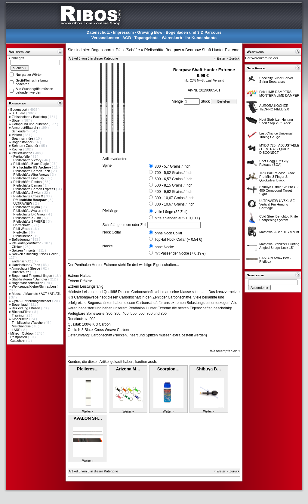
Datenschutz (98, 32)
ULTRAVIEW (23, 203)
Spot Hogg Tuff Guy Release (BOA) (273, 162)
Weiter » (87, 411)
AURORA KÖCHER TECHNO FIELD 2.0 (274, 107)
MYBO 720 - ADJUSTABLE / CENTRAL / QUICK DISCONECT (279, 149)
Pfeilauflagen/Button (27, 243)
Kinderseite (20, 319)
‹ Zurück (233, 58)
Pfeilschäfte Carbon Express (34, 189)
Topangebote (146, 38)
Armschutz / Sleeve (26, 268)
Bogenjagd (20, 304)
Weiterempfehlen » (225, 351)
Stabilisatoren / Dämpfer (30, 279)
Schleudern (20, 131)
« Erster (220, 58)
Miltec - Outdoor (22, 333)
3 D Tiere (19, 113)
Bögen (17, 120)
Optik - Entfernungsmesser (32, 301)
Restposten (19, 337)
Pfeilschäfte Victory (27, 160)
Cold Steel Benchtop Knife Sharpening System (278, 218)
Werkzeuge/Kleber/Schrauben (34, 286)
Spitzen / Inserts (24, 250)
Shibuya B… (208, 368)
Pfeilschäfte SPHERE (29, 221)
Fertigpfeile (21, 156)
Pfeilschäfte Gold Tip (29, 178)
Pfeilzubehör (22, 236)
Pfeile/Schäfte (22, 153)
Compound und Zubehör (30, 124)
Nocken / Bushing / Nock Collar (35, 254)
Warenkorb (172, 38)
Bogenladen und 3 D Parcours (194, 32)
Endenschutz (22, 261)
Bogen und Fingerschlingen (32, 275)
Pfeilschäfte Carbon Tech (32, 171)
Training (18, 315)
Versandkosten (105, 38)
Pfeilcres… (88, 368)
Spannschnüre (23, 138)
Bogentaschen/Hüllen (28, 283)
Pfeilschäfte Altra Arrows (31, 174)
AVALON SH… (88, 418)
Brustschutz (21, 272)
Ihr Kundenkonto (201, 38)
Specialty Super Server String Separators (276, 79)
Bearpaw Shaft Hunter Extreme (212, 50)
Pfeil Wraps (22, 228)
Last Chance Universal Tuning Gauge (276, 135)
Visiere (17, 135)
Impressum (123, 32)
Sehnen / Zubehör (25, 145)
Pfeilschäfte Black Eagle (31, 163)
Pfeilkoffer (21, 232)
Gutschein (18, 340)
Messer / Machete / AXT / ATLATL (36, 293)
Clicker (17, 247)
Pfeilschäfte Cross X (28, 196)
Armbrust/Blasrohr (25, 127)
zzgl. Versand (215, 80)
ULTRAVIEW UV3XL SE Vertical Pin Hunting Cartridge (277, 204)
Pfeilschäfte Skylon (27, 192)
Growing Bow (149, 32)
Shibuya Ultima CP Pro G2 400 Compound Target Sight (278, 190)
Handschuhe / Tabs (26, 265)
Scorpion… (168, 368)
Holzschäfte (22, 225)
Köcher (17, 149)
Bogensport (19, 109)
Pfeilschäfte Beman (28, 185)
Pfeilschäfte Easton (27, 182)
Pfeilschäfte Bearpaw (162, 50)
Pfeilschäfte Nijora (27, 207)
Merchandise (22, 326)
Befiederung (21, 239)
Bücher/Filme (22, 312)
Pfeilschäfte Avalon (27, 210)
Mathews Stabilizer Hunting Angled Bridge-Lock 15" (279, 245)
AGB (126, 38)
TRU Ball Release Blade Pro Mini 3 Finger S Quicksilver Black (277, 176)
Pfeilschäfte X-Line (27, 218)
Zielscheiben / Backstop (30, 117)
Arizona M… (128, 368)
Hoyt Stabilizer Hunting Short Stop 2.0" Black (276, 121)
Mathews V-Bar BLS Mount (279, 232)
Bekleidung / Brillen (26, 308)
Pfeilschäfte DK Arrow (29, 214)
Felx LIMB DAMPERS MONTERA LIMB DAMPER (279, 93)
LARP (16, 330)
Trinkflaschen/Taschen (28, 322)
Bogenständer (22, 142)
